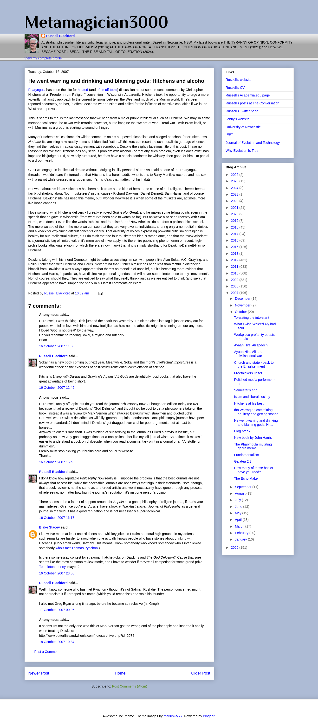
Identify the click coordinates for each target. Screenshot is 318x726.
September (243, 487)
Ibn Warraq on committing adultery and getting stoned (256, 412)
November (243, 305)
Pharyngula (36, 90)
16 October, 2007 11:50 (56, 346)
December (243, 298)
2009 (235, 280)
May (238, 513)
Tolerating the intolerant (251, 317)
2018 (235, 227)
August (240, 493)
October (241, 312)
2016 (235, 240)
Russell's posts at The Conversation (252, 103)
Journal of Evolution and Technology (253, 143)
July (238, 500)
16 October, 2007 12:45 (56, 387)
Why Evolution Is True (242, 151)
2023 (235, 194)
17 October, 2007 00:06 (56, 610)
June (239, 507)
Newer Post (38, 673)
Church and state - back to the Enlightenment (253, 365)
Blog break (242, 431)
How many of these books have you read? (253, 470)
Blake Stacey (49, 527)
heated (83, 90)
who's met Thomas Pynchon (77, 548)
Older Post (200, 673)
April (239, 520)
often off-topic (107, 90)
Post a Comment (46, 652)
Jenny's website (237, 119)
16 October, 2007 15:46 (56, 462)
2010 (235, 273)
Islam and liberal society (252, 397)
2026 (235, 175)
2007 (235, 293)
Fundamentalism (246, 455)
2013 (235, 253)
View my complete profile (43, 58)
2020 (235, 214)
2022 (235, 201)
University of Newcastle (243, 127)
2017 (235, 234)
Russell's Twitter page (242, 111)
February (242, 533)
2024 (235, 188)
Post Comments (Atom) (129, 686)
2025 (235, 181)
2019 (235, 221)
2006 (235, 547)
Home (120, 673)
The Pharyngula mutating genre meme (253, 446)
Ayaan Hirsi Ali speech (250, 345)
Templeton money (52, 567)
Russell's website (239, 80)
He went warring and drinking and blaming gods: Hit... (256, 423)
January (241, 539)
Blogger (208, 716)
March (240, 526)
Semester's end (245, 390)
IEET (229, 135)
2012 (235, 260)
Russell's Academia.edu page (248, 95)
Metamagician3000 (96, 22)
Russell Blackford (60, 36)
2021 (235, 208)
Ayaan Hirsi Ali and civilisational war (248, 354)
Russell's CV (235, 87)
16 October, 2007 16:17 (56, 518)
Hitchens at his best (248, 403)
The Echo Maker (246, 478)
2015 (235, 247)
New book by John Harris (253, 437)
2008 (235, 286)
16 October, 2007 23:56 (56, 573)
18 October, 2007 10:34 (56, 642)
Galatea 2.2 (242, 461)
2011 (235, 266)
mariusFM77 (173, 716)
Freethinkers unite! (248, 373)
